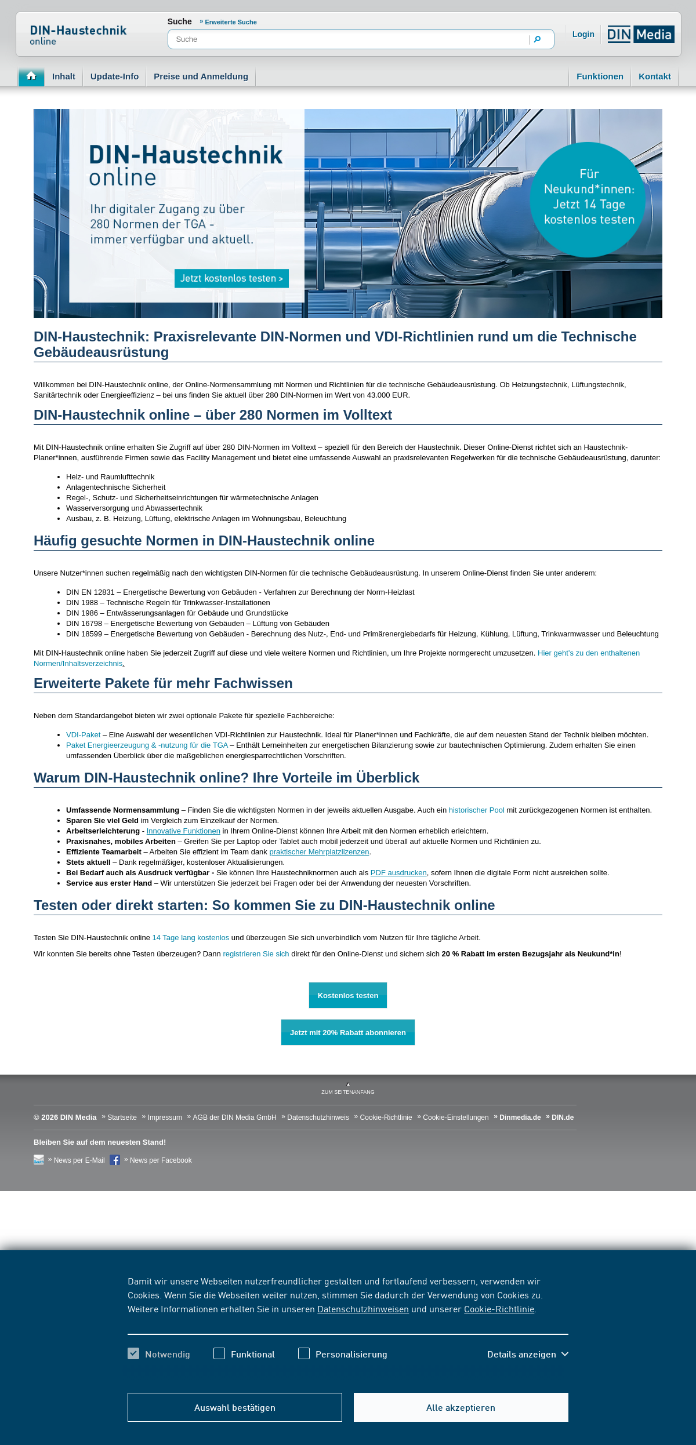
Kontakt (655, 76)
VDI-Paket (83, 734)
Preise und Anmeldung (201, 76)
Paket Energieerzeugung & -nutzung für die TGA (147, 745)
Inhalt (63, 76)
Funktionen (600, 76)
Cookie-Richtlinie (499, 1308)
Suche (180, 21)
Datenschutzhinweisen (363, 1308)
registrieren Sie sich (256, 953)
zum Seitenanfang (348, 1092)
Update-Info (114, 76)
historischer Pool (477, 810)
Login (583, 34)
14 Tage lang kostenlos (191, 937)
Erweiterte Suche (231, 22)
